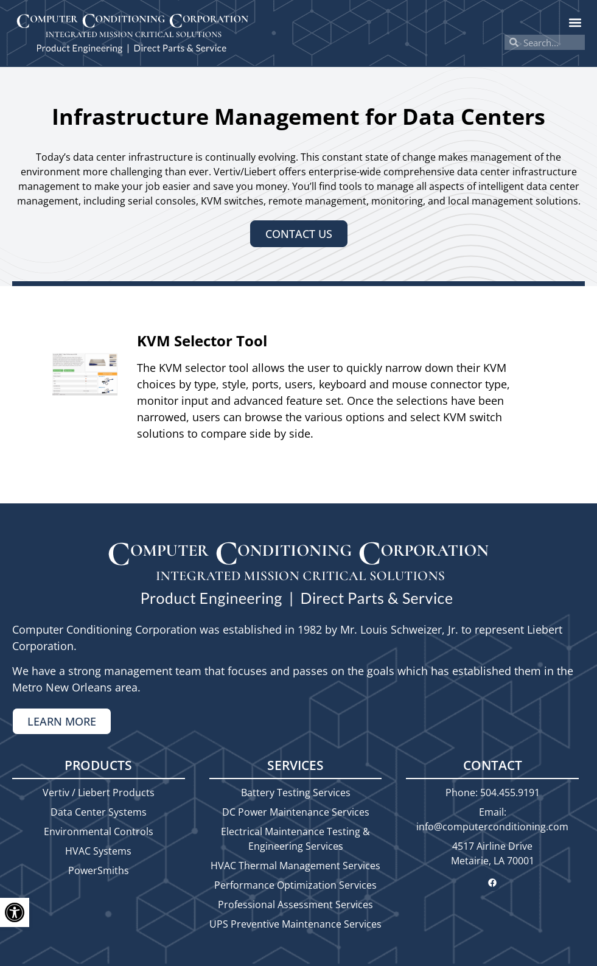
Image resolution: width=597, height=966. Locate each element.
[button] (575, 22)
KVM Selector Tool (202, 341)
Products (98, 765)
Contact (492, 765)
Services (295, 765)
